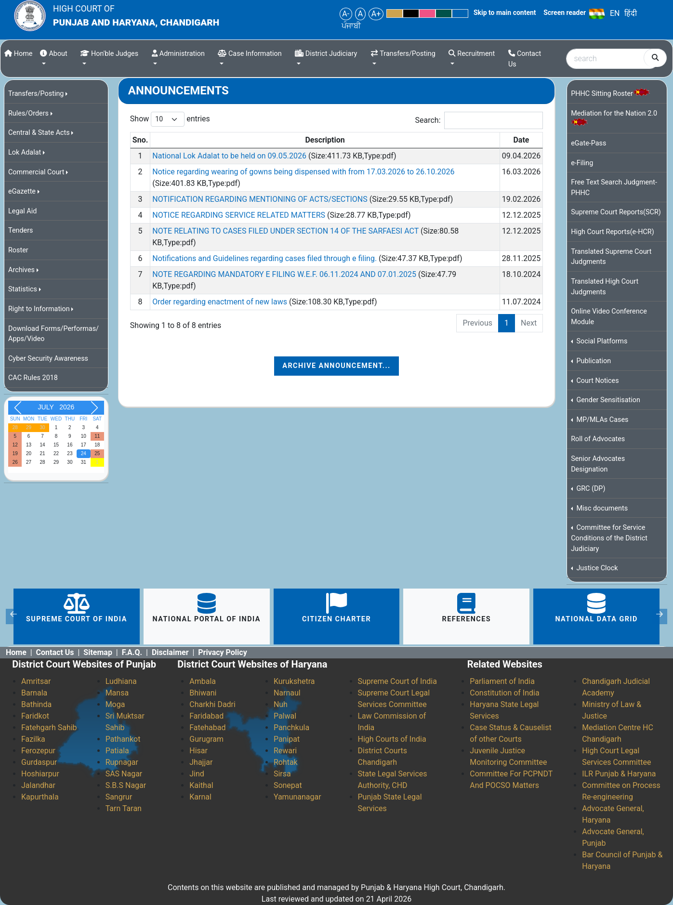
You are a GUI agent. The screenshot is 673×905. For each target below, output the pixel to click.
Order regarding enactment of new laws (220, 301)
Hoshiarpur (40, 773)
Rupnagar (122, 762)
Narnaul (287, 692)
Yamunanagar (297, 796)
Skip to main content (505, 12)
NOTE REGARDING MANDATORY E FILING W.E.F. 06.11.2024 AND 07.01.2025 (285, 274)
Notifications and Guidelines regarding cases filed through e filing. (265, 258)
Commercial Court (36, 172)
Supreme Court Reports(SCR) (616, 212)
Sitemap (97, 652)
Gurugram (206, 739)
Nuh (281, 704)
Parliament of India (502, 681)
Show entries (170, 119)
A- (345, 13)
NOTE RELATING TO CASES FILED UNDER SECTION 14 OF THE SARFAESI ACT (286, 231)
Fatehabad (207, 727)
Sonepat (288, 785)
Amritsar (36, 681)
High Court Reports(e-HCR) (612, 232)
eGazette (22, 191)
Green (443, 13)
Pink (427, 13)
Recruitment (472, 54)
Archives (21, 270)
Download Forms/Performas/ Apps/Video (53, 334)
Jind (196, 773)
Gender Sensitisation (607, 400)
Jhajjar (200, 762)
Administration (178, 54)
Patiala (117, 750)
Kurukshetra (294, 681)
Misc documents (601, 508)
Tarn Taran (124, 808)
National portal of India (207, 608)
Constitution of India (504, 692)
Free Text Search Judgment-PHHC (614, 187)
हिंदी (630, 13)
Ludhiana (121, 681)
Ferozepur (38, 750)
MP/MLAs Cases (602, 420)
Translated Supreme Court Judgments (611, 257)
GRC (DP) (590, 489)
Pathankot (123, 739)
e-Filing (582, 163)
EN (615, 13)
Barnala (34, 692)
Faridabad (206, 716)
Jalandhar (38, 785)
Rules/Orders (28, 113)
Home (18, 54)
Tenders (20, 230)
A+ (376, 13)
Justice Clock (596, 568)
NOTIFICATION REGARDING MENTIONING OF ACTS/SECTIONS (260, 199)
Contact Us (524, 59)
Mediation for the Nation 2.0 (614, 117)
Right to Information (39, 309)
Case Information (249, 54)
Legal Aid (22, 211)
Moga (115, 704)
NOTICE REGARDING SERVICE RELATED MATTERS (239, 215)
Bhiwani (202, 692)
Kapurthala (40, 796)
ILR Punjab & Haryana (619, 773)
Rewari (285, 750)
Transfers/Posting (402, 54)
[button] (13, 616)
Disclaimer (170, 652)
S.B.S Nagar (126, 785)
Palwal (285, 716)
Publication (593, 361)
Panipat (287, 739)
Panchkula (291, 727)
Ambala (202, 681)
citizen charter (336, 608)
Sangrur (119, 796)
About (53, 54)
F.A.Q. (132, 652)
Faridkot (35, 716)
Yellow (394, 13)
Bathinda (36, 704)
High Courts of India (392, 739)
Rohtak (286, 762)
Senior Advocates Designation (598, 464)
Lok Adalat (24, 152)
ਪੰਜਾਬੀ (351, 25)
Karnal (200, 796)
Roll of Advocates (598, 439)
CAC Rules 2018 (33, 378)
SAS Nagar (124, 773)
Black (411, 13)
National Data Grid (596, 608)
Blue (460, 13)
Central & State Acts (39, 133)
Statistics (22, 289)
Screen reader (564, 12)
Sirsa (282, 773)
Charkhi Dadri (212, 704)
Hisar (198, 750)
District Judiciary (326, 54)
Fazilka (33, 739)
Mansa (117, 692)
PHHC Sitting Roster (610, 93)
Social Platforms (601, 341)
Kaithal (201, 785)
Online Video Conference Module (609, 316)
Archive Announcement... (336, 366)
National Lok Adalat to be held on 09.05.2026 (230, 155)
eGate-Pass (588, 143)
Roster (18, 250)
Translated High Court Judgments (604, 286)
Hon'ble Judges (109, 54)
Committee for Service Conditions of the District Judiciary (609, 538)
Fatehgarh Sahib (49, 727)
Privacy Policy (222, 652)
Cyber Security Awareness (48, 358)
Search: (479, 120)
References (466, 608)
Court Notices (597, 381)
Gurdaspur (39, 762)
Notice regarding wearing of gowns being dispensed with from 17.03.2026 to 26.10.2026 (303, 171)
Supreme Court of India (76, 608)
